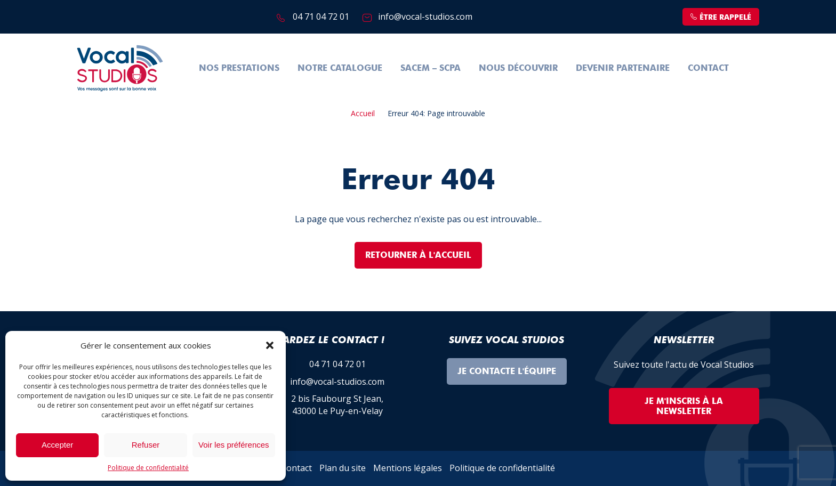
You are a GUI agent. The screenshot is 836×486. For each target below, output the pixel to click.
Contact (708, 68)
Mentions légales (407, 468)
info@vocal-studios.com (425, 16)
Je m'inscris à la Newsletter (684, 406)
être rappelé (720, 17)
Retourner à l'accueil (418, 255)
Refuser (146, 444)
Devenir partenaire (623, 68)
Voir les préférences (233, 444)
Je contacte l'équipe (506, 371)
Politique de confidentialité (148, 467)
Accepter (57, 444)
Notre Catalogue (340, 68)
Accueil (363, 113)
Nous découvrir (518, 68)
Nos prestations (239, 68)
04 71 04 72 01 (321, 16)
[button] (269, 345)
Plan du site (342, 468)
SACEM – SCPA (430, 68)
